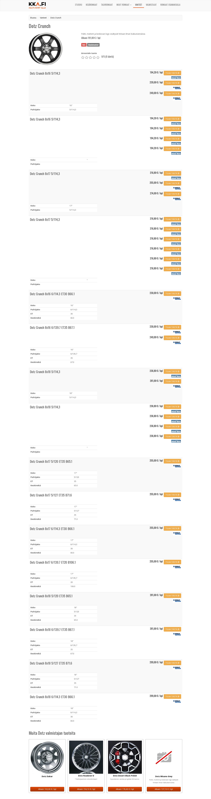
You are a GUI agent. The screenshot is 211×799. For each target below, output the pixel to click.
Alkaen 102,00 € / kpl (47, 789)
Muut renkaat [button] (124, 4)
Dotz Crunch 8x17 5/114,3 (45, 173)
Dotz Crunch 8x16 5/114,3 (45, 73)
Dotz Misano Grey (163, 776)
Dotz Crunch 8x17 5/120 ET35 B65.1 (51, 461)
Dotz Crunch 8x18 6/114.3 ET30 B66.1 (52, 696)
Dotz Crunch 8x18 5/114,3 (45, 371)
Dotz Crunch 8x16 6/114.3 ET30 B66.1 (52, 293)
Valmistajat (151, 4)
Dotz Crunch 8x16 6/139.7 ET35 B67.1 (52, 327)
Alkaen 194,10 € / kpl (86, 789)
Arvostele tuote (89, 53)
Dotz (83, 44)
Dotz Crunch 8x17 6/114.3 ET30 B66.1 (52, 528)
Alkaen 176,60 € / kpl (125, 789)
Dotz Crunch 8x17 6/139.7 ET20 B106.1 (53, 562)
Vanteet (138, 4)
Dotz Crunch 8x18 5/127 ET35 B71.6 (51, 663)
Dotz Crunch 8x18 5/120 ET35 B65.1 (51, 595)
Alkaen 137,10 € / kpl (164, 789)
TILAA (172, 73)
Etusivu (78, 4)
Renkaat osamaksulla (170, 4)
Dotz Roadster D (86, 775)
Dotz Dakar (47, 776)
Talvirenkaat (107, 4)
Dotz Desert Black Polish (125, 775)
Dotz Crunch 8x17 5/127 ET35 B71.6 (51, 494)
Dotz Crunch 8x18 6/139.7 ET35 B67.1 (52, 629)
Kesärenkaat (91, 4)
